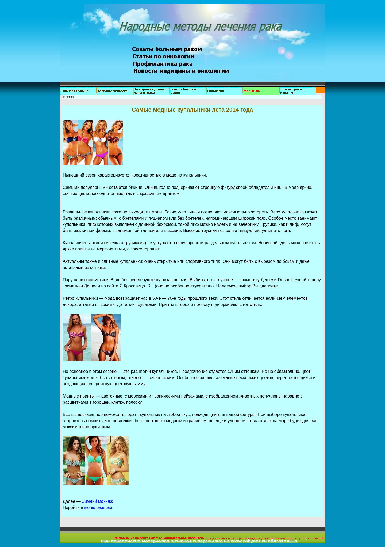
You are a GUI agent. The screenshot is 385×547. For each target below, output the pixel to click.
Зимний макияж (97, 501)
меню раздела (98, 507)
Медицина (68, 97)
